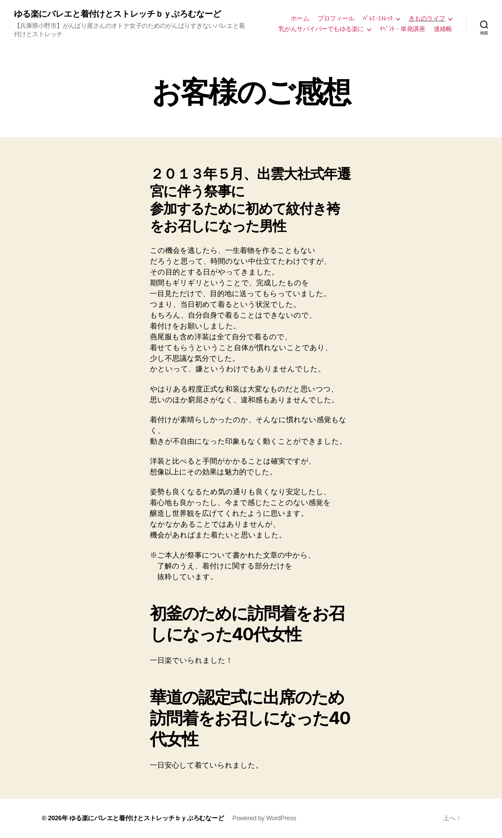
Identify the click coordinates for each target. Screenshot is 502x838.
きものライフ (427, 18)
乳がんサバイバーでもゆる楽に (321, 28)
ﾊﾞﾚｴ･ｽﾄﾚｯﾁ (378, 18)
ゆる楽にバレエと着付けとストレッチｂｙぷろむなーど (117, 14)
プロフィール (336, 18)
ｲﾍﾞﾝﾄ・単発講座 (402, 28)
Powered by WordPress (264, 818)
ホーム (300, 18)
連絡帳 (443, 28)
